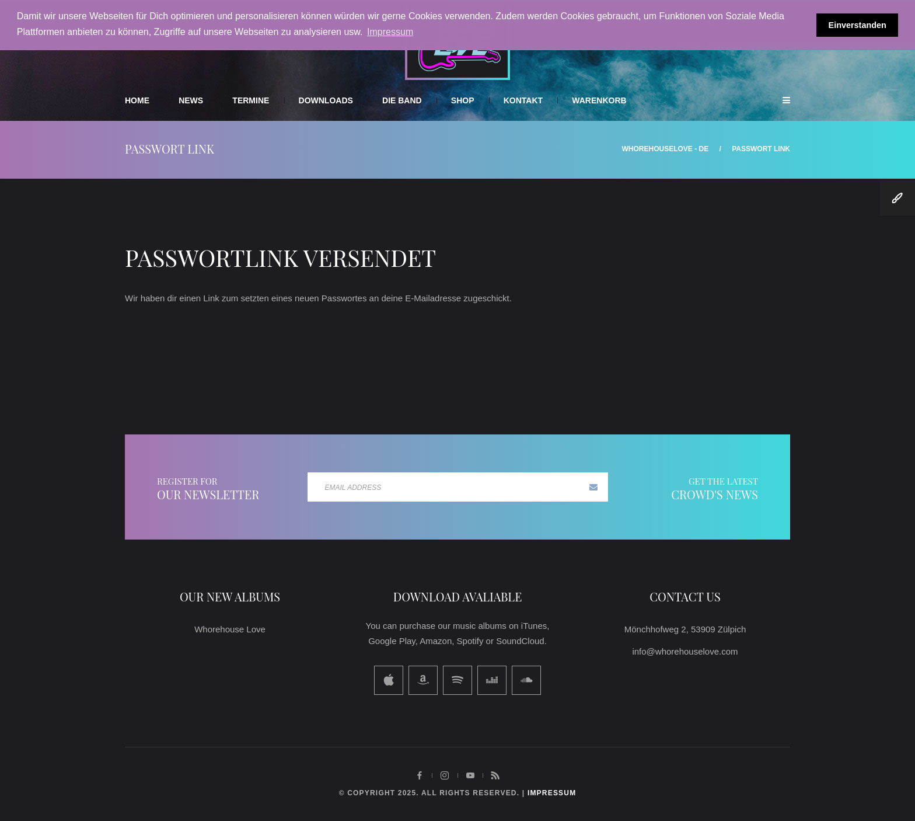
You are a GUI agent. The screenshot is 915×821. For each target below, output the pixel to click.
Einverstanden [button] (857, 25)
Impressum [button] (390, 32)
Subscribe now (593, 487)
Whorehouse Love (230, 629)
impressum (552, 793)
